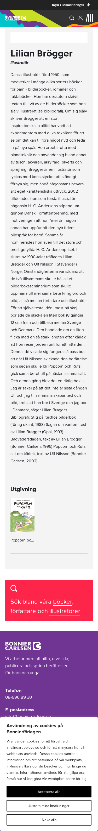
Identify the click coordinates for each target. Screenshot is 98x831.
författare (24, 610)
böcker (62, 601)
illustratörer (64, 610)
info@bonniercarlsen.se (28, 716)
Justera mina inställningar (49, 805)
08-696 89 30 (18, 697)
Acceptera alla (49, 791)
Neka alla (49, 819)
